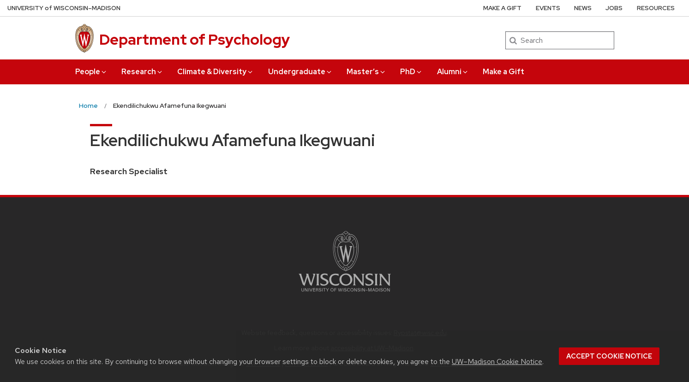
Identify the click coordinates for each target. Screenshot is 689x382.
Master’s (366, 71)
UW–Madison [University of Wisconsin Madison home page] (63, 8)
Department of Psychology (194, 39)
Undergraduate (300, 71)
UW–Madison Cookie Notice (497, 361)
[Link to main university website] (345, 293)
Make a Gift (503, 71)
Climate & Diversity (215, 71)
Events (548, 8)
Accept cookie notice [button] (609, 356)
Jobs (614, 8)
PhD (411, 71)
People (91, 71)
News (583, 8)
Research (142, 71)
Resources (656, 8)
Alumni (453, 71)
